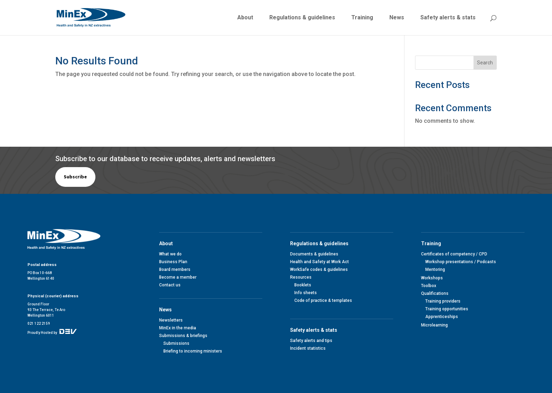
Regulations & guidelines (302, 18)
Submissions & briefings (183, 335)
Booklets (302, 285)
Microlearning (434, 325)
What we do (170, 254)
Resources (301, 277)
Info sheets (305, 292)
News (396, 18)
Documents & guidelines (314, 254)
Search (485, 62)
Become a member (177, 277)
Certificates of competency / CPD (454, 254)
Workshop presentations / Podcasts (460, 261)
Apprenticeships (441, 316)
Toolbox (428, 285)
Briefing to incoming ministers (192, 351)
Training (362, 18)
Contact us (170, 285)
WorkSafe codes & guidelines (319, 269)
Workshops (432, 277)
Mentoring (435, 269)
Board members (174, 269)
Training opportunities (446, 308)
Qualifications (434, 293)
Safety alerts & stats (448, 18)
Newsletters (171, 320)
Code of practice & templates (323, 300)
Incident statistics (308, 348)
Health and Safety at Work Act (319, 261)
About (245, 18)
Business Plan (173, 261)
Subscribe (75, 176)
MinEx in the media (177, 327)
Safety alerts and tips (311, 340)
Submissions (176, 343)
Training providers (442, 301)
